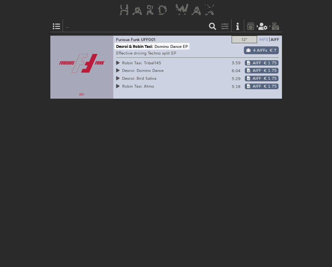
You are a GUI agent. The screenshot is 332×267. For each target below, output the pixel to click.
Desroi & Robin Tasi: (134, 46)
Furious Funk (128, 39)
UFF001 (148, 39)
